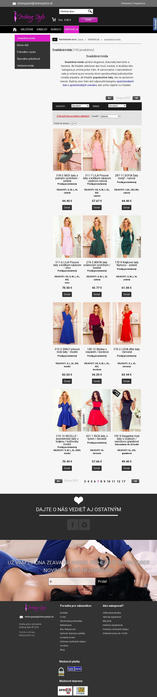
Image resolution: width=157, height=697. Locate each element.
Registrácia (139, 3)
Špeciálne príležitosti (28, 58)
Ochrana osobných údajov (73, 641)
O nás (63, 617)
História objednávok (113, 625)
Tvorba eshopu (27, 632)
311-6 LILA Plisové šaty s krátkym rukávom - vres (67, 265)
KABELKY (42, 29)
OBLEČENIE (27, 29)
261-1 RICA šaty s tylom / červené (97, 437)
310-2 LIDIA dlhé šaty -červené (127, 350)
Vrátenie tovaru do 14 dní (115, 633)
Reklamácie (65, 625)
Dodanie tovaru (67, 637)
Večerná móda (25, 65)
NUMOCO (56, 29)
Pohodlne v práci (26, 52)
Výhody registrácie (112, 617)
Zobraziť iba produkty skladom (72, 116)
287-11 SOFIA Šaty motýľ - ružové (126, 177)
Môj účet (107, 621)
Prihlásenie (126, 3)
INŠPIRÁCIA (71, 29)
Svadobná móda (26, 38)
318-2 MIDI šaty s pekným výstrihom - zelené (67, 178)
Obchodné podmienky (71, 621)
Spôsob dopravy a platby (72, 633)
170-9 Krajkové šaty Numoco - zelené (127, 264)
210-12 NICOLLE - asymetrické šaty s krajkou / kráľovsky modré (67, 440)
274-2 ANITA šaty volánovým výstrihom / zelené (96, 265)
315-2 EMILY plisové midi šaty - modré (67, 350)
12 (118, 481)
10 (108, 481)
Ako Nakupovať (68, 629)
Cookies (64, 645)
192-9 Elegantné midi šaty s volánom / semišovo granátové (126, 439)
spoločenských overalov (83, 85)
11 (113, 481)
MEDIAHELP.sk (26, 635)
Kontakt (64, 613)
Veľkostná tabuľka (112, 613)
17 (123, 481)
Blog (62, 649)
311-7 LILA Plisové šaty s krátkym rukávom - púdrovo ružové (97, 178)
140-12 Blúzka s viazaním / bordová (97, 350)
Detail (67, 207)
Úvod (80, 39)
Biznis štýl (22, 45)
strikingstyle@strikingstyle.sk (39, 616)
